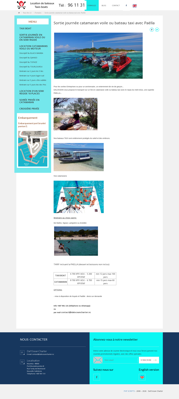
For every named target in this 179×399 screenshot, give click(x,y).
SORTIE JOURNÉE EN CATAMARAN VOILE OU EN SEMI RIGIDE (32, 37)
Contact (117, 5)
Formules (93, 5)
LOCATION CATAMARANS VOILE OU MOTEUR (33, 47)
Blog (105, 5)
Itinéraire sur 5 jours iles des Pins (32, 84)
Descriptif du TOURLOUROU (30, 66)
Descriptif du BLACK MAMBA (31, 53)
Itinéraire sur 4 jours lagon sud (31, 75)
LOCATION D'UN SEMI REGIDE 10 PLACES (31, 92)
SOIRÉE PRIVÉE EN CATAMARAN (29, 101)
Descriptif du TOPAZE (28, 62)
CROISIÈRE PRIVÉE (29, 108)
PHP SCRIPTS (129, 391)
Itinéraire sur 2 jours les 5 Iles (31, 71)
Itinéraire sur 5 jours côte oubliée (32, 80)
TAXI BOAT (25, 28)
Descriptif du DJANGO (28, 57)
